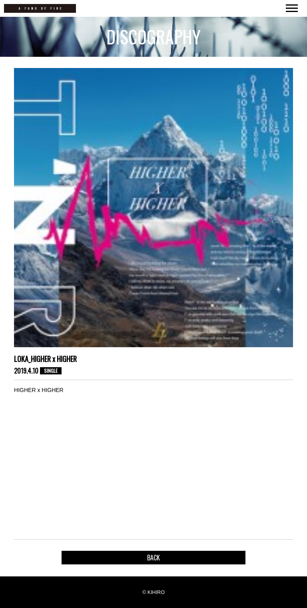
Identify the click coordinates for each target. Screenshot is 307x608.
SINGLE (51, 370)
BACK (153, 557)
